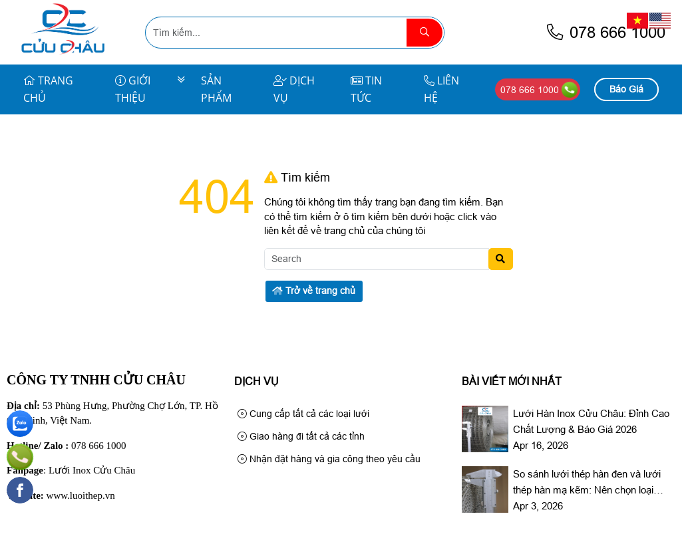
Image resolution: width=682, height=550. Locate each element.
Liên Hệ (441, 89)
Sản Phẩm (216, 89)
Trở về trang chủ (313, 290)
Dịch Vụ (294, 89)
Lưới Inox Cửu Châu (92, 470)
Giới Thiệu (132, 89)
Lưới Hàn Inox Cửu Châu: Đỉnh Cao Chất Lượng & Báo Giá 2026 (591, 421)
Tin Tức (366, 89)
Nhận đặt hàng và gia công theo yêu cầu (329, 459)
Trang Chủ (48, 89)
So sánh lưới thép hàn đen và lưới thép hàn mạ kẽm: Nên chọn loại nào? (587, 483)
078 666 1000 (605, 32)
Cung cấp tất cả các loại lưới (303, 413)
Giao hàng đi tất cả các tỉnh (301, 436)
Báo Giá (626, 89)
